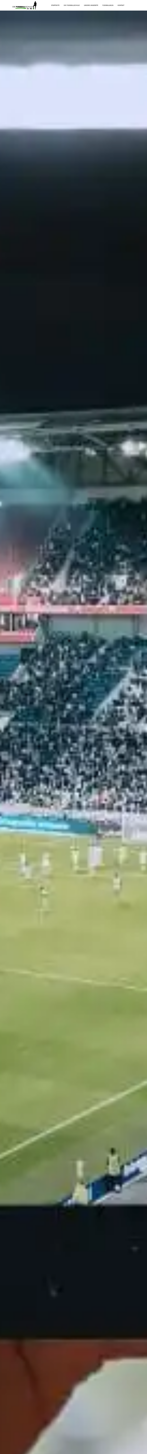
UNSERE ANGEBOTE (91, 5)
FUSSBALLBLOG (107, 5)
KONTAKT (121, 5)
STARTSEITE (55, 5)
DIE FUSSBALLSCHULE (72, 5)
